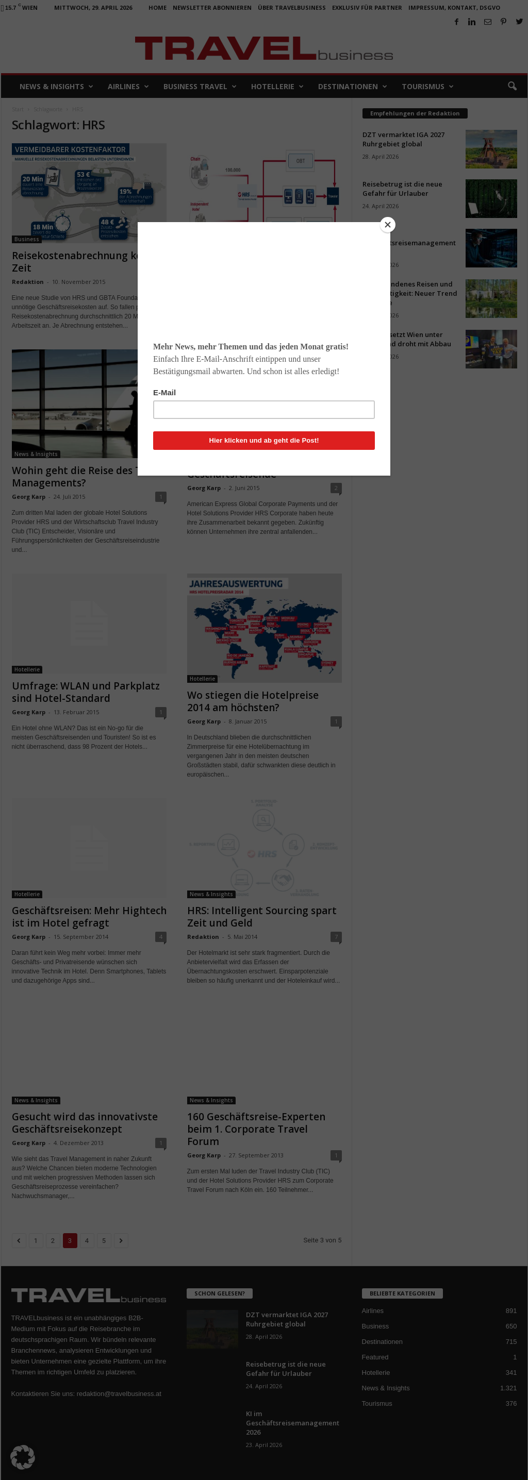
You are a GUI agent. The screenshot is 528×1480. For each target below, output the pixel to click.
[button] (22, 1457)
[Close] (387, 224)
